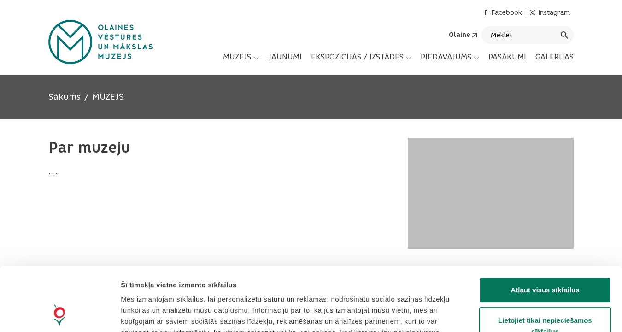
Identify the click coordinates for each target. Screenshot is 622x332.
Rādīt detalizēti (502, 314)
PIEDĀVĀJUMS (450, 57)
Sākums (64, 97)
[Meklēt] (527, 35)
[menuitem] (241, 57)
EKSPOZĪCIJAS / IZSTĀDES (361, 57)
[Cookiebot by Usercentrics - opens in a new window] (59, 314)
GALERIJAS (554, 57)
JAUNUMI (285, 57)
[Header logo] (100, 42)
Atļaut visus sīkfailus (545, 230)
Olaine (459, 35)
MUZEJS (241, 57)
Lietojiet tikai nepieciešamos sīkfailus (545, 265)
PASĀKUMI (507, 57)
